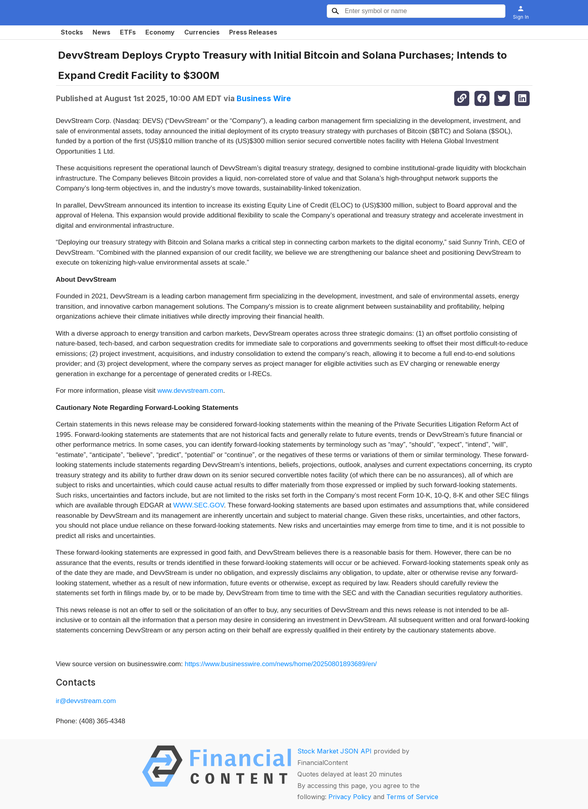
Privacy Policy (349, 797)
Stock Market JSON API (334, 751)
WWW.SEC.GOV (198, 505)
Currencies (202, 32)
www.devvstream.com (190, 390)
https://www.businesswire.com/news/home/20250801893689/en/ (281, 664)
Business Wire (264, 98)
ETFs (128, 32)
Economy (160, 32)
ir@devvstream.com (86, 701)
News (101, 32)
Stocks (72, 32)
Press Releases (253, 32)
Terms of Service (412, 797)
